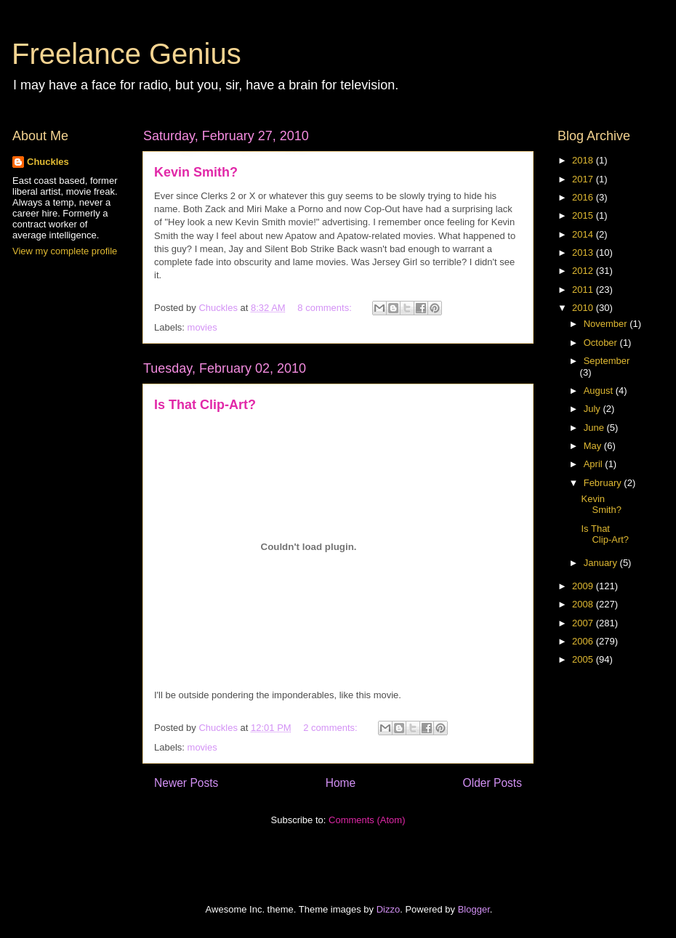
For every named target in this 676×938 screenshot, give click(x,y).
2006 (584, 641)
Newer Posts (186, 783)
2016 (584, 197)
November (607, 323)
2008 (584, 604)
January (602, 562)
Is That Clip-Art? (205, 404)
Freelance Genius (126, 54)
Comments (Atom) (367, 819)
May (594, 445)
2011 (584, 289)
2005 (584, 659)
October (602, 342)
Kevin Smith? (196, 172)
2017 (584, 179)
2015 (584, 215)
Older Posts (492, 783)
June (595, 427)
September (607, 360)
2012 (584, 270)
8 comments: (325, 307)
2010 (584, 307)
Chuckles (48, 161)
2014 (584, 234)
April (594, 463)
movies (202, 327)
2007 (584, 623)
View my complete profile (64, 251)
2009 (584, 586)
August (600, 390)
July (593, 408)
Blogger (474, 909)
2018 (584, 160)
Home (341, 783)
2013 (584, 252)
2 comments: (331, 727)
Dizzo (389, 909)
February (604, 482)
